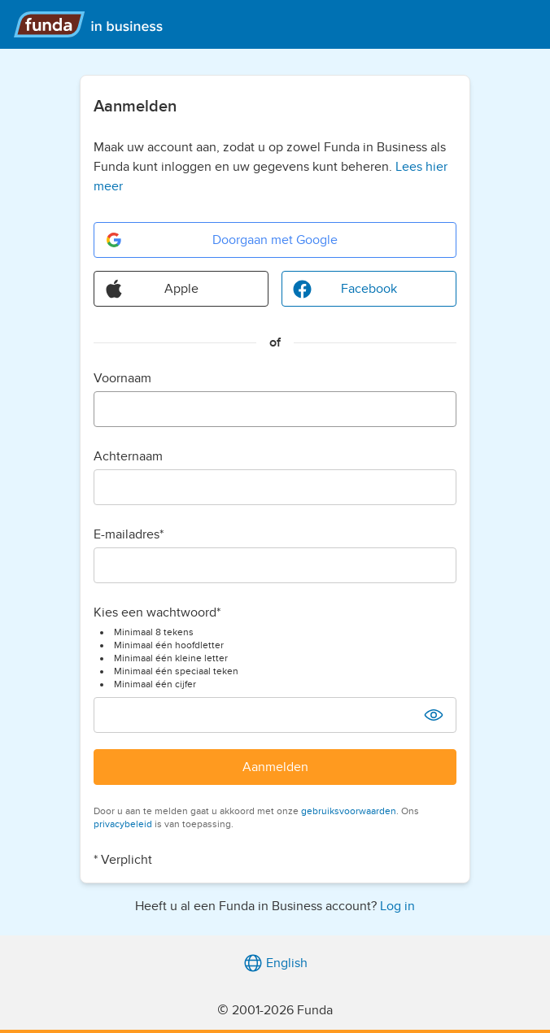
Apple (151, 289)
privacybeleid (123, 824)
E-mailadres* (129, 534)
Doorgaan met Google (221, 240)
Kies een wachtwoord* (157, 612)
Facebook (344, 289)
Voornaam (122, 378)
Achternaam (128, 456)
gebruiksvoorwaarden (348, 811)
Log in (397, 906)
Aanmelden (275, 767)
